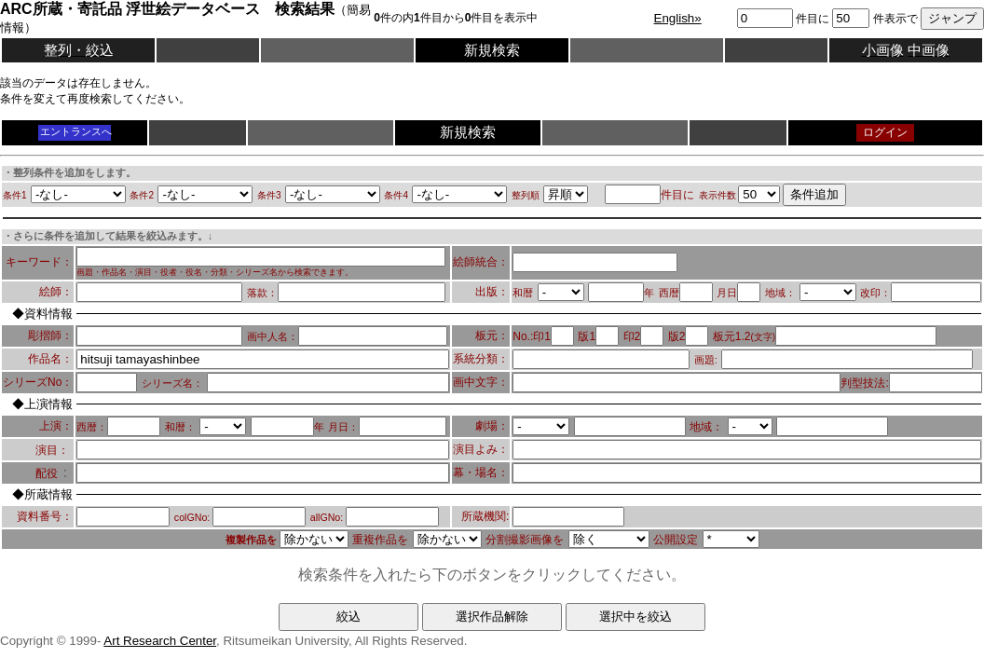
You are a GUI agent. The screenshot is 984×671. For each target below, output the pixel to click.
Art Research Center (159, 641)
